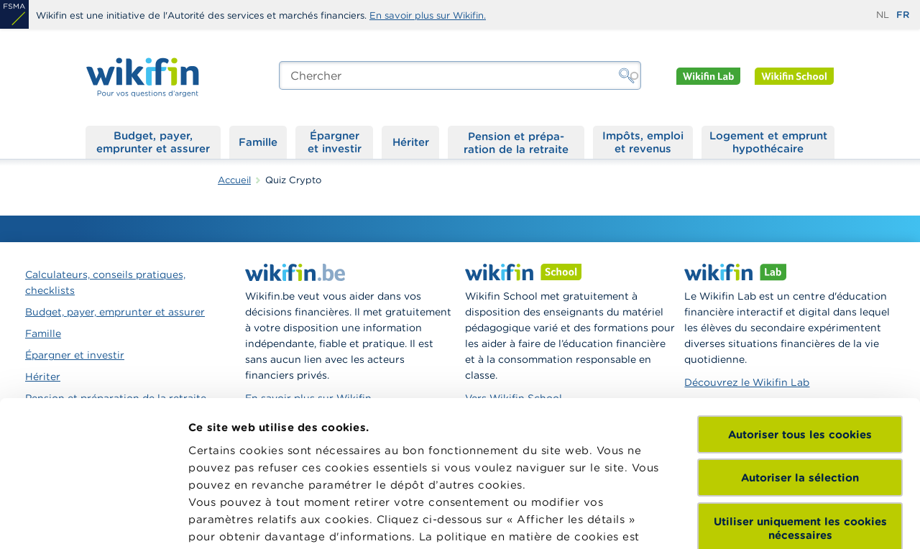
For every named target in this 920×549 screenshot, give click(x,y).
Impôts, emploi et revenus (643, 142)
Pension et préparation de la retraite (516, 142)
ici (382, 413)
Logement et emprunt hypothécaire (768, 142)
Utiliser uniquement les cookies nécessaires (800, 387)
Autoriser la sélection (800, 336)
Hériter (410, 142)
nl (882, 15)
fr (902, 15)
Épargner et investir (335, 142)
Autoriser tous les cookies (800, 293)
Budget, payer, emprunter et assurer (153, 142)
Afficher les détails (241, 520)
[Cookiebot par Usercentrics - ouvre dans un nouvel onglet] (93, 521)
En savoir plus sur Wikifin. (427, 15)
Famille (258, 142)
